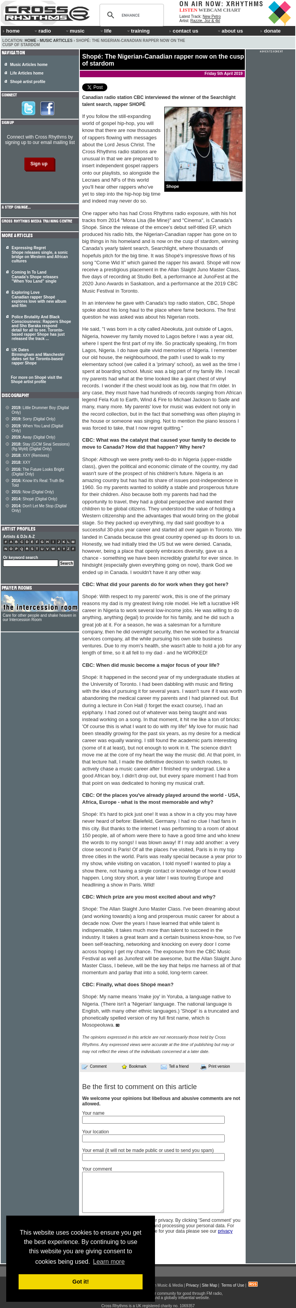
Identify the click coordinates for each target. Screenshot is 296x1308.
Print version (215, 1067)
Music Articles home (29, 64)
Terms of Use (232, 1285)
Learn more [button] (109, 1261)
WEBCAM (210, 10)
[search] (130, 15)
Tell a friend (175, 1066)
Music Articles (56, 40)
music (74, 31)
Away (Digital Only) (33, 437)
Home (30, 40)
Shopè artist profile (27, 82)
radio (42, 31)
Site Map (209, 1285)
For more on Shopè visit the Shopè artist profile (36, 379)
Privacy (192, 1285)
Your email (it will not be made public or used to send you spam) (148, 1150)
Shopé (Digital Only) (34, 499)
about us (230, 31)
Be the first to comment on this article (139, 1087)
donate (270, 31)
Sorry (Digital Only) (33, 419)
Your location (95, 1132)
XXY (21, 462)
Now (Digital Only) (33, 492)
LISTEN (188, 10)
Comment (94, 1066)
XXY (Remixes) (30, 455)
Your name (93, 1113)
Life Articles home (26, 73)
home (11, 31)
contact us (183, 31)
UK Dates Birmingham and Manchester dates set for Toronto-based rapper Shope (38, 356)
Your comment (97, 1169)
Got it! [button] (80, 1282)
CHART (232, 10)
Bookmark (133, 1066)
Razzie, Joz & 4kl (205, 21)
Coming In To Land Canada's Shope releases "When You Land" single (35, 276)
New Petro (212, 16)
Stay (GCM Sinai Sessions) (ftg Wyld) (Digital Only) (41, 446)
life (106, 31)
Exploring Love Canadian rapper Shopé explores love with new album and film (39, 299)
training (138, 31)
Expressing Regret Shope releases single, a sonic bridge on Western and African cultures (40, 254)
